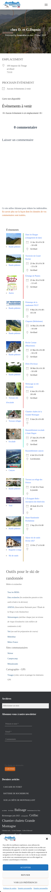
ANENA (10, 607)
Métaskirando (12, 664)
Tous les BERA (13, 592)
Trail (10, 506)
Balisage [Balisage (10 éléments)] (20, 810)
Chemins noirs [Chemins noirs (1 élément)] (6, 830)
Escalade (12, 442)
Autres (11, 293)
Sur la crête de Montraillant (19, 800)
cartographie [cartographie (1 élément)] (24, 816)
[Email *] (18, 731)
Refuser (25, 875)
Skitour (10, 653)
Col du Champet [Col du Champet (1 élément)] (16, 830)
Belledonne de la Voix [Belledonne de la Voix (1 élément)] (33, 810)
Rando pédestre (15, 247)
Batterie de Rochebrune (16, 793)
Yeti (9, 631)
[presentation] (16, 754)
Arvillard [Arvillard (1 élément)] (10, 810)
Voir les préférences (25, 882)
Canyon (12, 470)
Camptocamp (12, 659)
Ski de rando (13, 556)
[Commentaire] (18, 739)
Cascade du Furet (12, 787)
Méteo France (12, 642)
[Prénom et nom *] (18, 723)
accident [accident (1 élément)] (4, 810)
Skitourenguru (12, 617)
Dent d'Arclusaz (31, 364)
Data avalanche (13, 597)
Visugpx (10, 675)
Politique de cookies (9, 888)
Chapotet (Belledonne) (34, 321)
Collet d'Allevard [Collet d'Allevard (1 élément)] (27, 830)
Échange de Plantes (32, 276)
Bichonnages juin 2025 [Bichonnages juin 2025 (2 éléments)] (11, 816)
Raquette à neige (15, 550)
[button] (47, 838)
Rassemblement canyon (34, 451)
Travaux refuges (15, 421)
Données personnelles (25, 888)
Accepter (25, 867)
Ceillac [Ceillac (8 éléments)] (33, 815)
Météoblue (11, 637)
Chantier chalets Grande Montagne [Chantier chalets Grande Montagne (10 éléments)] (18, 823)
